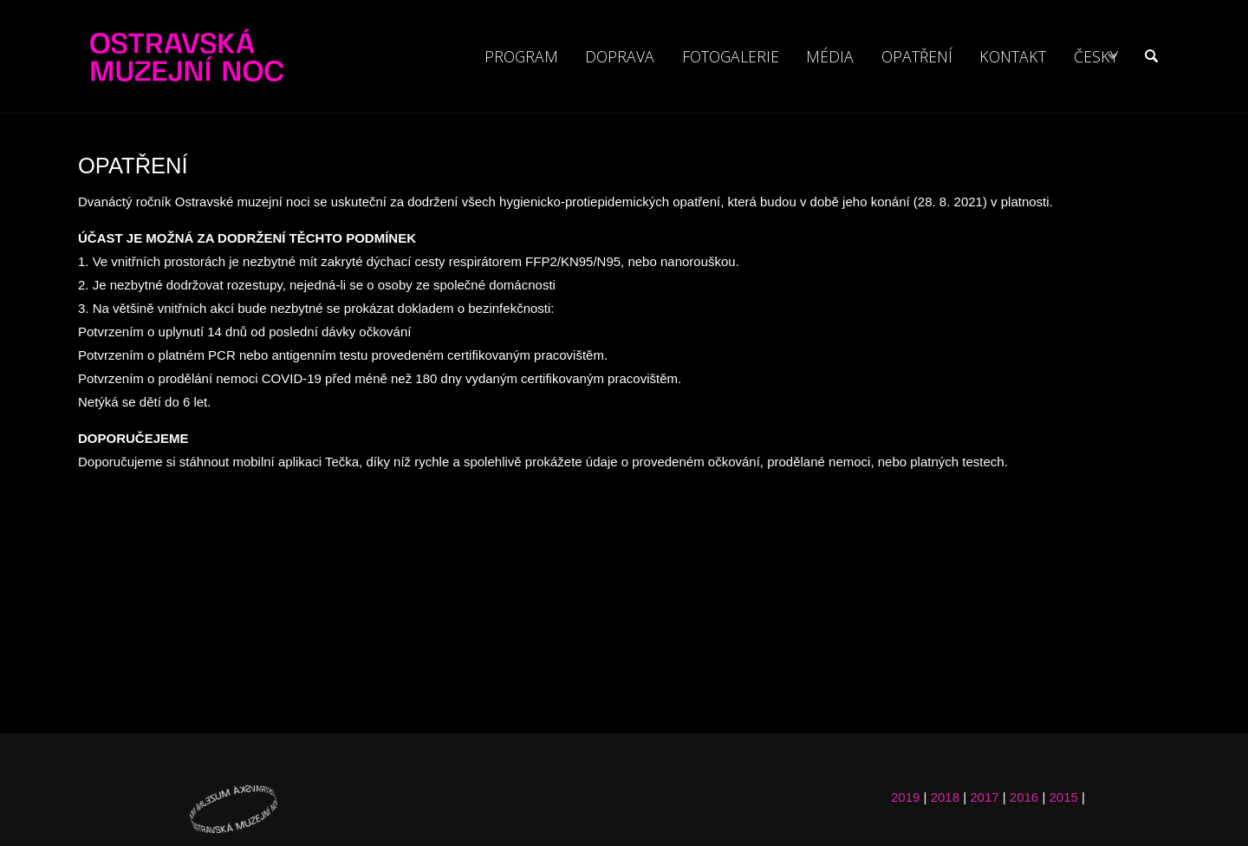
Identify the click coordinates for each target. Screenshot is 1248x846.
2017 (984, 797)
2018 (945, 797)
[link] (1150, 56)
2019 (905, 797)
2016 (1024, 797)
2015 (1063, 797)
